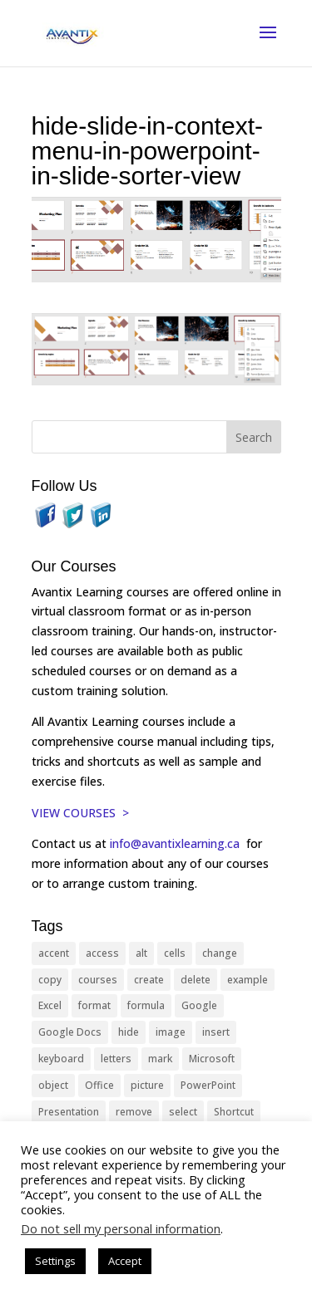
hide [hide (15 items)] (128, 1032)
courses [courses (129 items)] (97, 980)
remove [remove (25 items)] (134, 1112)
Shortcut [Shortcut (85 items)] (234, 1112)
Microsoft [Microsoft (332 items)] (212, 1058)
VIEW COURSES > (80, 813)
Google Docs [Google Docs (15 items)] (70, 1032)
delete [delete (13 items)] (195, 980)
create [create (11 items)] (149, 980)
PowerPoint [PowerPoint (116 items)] (208, 1085)
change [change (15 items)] (219, 953)
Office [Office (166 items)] (99, 1085)
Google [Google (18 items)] (199, 1005)
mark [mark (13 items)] (160, 1058)
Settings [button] (55, 1260)
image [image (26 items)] (171, 1032)
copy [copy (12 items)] (50, 980)
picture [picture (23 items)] (147, 1085)
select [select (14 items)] (183, 1112)
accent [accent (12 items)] (53, 953)
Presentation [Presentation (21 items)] (68, 1112)
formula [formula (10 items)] (146, 1005)
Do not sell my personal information (120, 1228)
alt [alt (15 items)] (141, 953)
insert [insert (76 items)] (216, 1032)
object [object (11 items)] (53, 1085)
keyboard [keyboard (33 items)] (61, 1058)
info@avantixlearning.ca (176, 843)
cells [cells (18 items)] (175, 953)
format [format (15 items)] (94, 1005)
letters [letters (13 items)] (116, 1058)
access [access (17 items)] (102, 953)
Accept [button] (124, 1260)
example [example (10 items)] (247, 980)
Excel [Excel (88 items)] (50, 1005)
